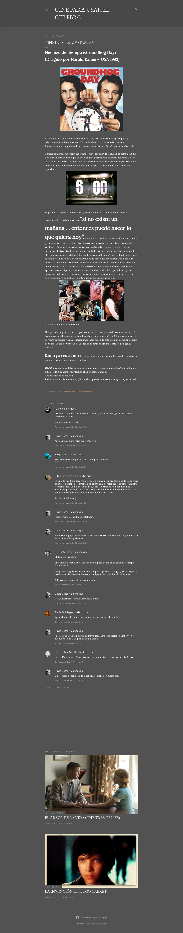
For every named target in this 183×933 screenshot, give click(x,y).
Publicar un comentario (59, 687)
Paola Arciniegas (64, 612)
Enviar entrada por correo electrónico (74, 391)
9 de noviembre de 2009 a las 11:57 (70, 503)
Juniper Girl (61, 454)
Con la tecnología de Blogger (92, 918)
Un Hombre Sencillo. (66, 652)
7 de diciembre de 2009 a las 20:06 (71, 603)
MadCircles (101, 924)
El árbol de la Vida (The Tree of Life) (82, 817)
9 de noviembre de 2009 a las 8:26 (70, 467)
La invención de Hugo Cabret (76, 891)
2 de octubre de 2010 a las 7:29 (69, 680)
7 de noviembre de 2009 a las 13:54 (71, 445)
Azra (57, 408)
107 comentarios (65, 897)
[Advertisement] (91, 719)
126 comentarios (64, 823)
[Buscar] (136, 9)
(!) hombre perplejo (65, 476)
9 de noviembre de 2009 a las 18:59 (71, 521)
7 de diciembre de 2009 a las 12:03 (70, 584)
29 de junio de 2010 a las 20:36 (69, 622)
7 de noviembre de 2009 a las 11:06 (71, 427)
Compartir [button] (50, 391)
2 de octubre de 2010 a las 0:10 (69, 662)
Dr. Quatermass (63, 552)
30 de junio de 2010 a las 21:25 (68, 643)
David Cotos (61, 436)
